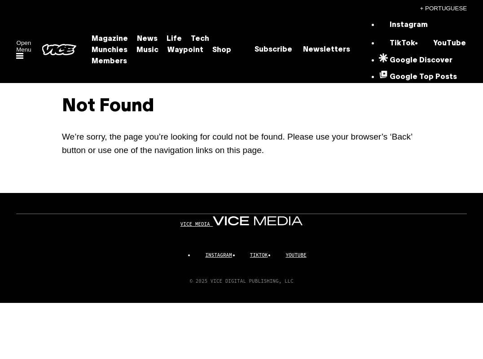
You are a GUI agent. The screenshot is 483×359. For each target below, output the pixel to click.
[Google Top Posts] (418, 77)
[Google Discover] (415, 60)
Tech (200, 39)
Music (147, 50)
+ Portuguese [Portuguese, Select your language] (443, 8)
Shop (221, 50)
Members (109, 61)
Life (174, 39)
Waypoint (185, 50)
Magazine (110, 39)
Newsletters (326, 50)
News (147, 39)
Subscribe (273, 50)
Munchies (109, 50)
